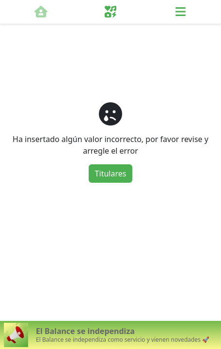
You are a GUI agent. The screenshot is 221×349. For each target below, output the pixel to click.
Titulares (110, 173)
